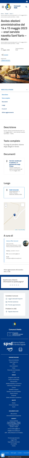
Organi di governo (13, 362)
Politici (13, 368)
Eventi (13, 407)
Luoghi (13, 372)
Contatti (13, 418)
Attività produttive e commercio (13, 383)
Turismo (14, 387)
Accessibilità (14, 444)
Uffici (13, 364)
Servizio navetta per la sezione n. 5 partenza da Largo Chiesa (15, 163)
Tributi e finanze (14, 393)
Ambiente (13, 395)
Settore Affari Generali (12, 241)
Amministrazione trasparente (14, 416)
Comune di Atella (17, 7)
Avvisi (11, 13)
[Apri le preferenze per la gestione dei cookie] (3, 455)
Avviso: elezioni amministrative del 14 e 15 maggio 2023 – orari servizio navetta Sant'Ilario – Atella (14, 16)
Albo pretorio (14, 414)
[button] (27, 2)
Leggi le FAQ (14, 440)
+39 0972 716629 (14, 427)
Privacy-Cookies (5, 453)
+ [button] (5, 204)
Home (2, 13)
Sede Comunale (14, 190)
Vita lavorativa (13, 381)
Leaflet (16, 229)
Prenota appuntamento (13, 438)
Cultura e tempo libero (13, 379)
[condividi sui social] (4, 55)
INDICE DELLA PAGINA (7, 90)
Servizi (14, 375)
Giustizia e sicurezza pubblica (14, 391)
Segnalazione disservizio (14, 442)
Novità (6, 13)
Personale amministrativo (13, 370)
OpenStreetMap (22, 229)
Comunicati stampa (13, 405)
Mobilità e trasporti (13, 389)
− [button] (5, 206)
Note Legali (13, 453)
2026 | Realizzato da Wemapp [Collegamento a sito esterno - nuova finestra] (14, 457)
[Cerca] (26, 7)
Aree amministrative (14, 360)
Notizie (13, 403)
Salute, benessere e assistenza (13, 397)
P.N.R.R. (14, 446)
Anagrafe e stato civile (13, 377)
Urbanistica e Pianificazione (13, 385)
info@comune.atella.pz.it (14, 431)
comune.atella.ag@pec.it (14, 429)
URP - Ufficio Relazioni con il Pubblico (14, 433)
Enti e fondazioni (14, 366)
